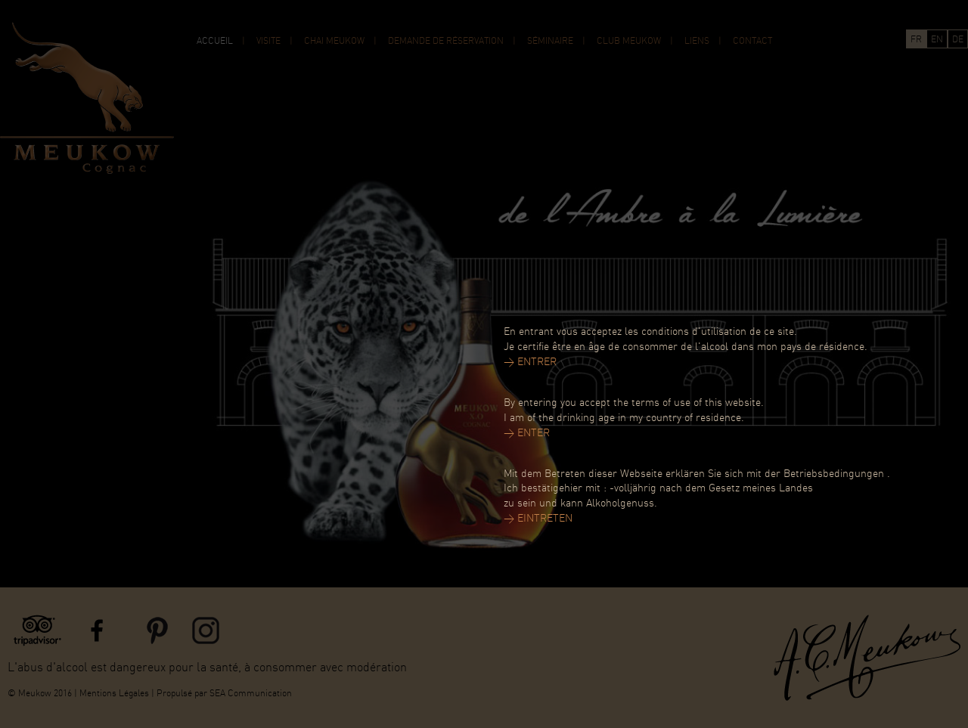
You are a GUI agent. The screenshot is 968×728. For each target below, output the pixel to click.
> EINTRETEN (538, 519)
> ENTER (527, 433)
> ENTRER (530, 362)
